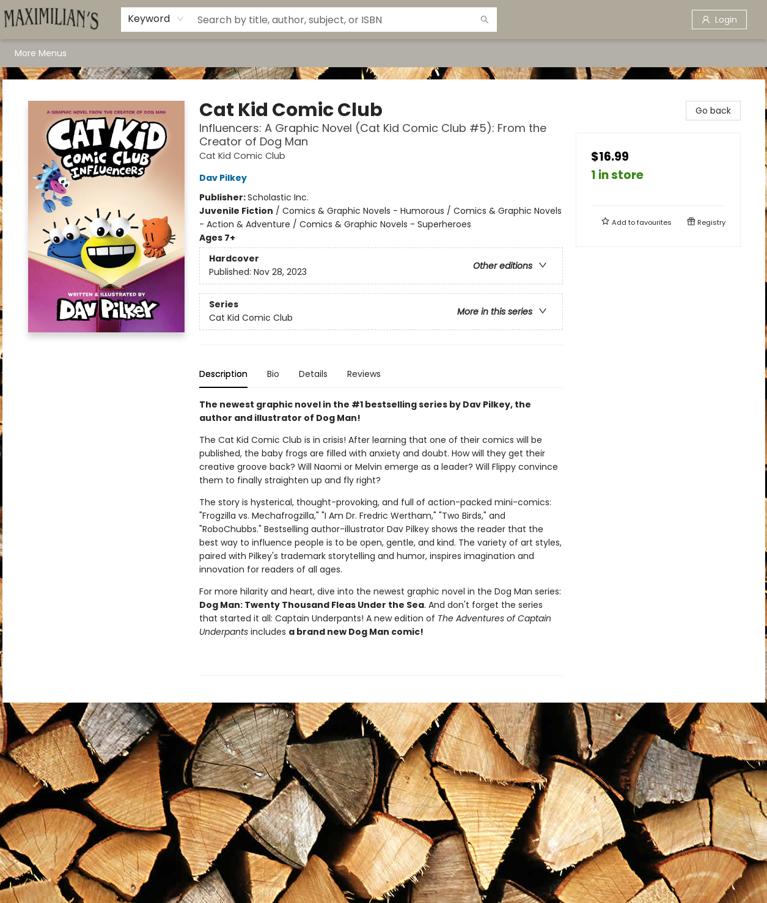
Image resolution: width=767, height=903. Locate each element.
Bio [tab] (273, 374)
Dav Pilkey (225, 178)
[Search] (484, 19)
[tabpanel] (381, 537)
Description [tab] (223, 374)
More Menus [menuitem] (652, 53)
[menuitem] (27, 53)
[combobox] (156, 19)
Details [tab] (313, 374)
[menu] (383, 53)
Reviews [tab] (364, 374)
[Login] (719, 19)
